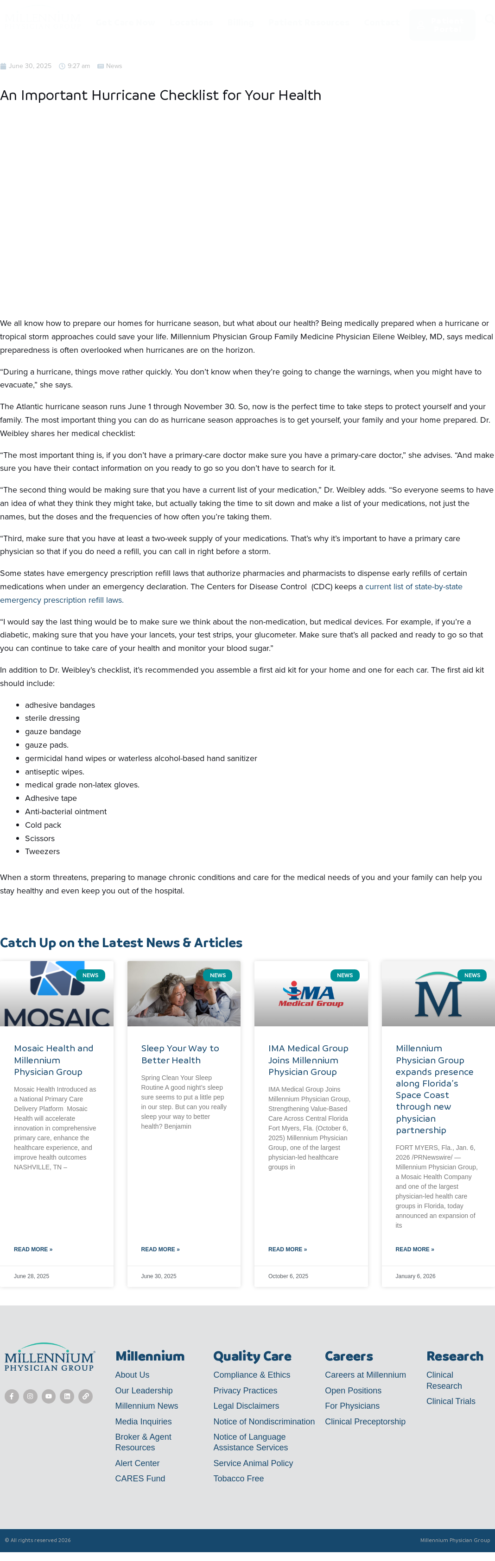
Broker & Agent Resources (143, 1442)
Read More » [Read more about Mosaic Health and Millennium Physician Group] (33, 1249)
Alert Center (137, 1463)
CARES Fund (140, 1478)
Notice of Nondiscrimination (264, 1421)
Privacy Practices (245, 1390)
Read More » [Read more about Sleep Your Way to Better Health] (160, 1249)
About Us (132, 1375)
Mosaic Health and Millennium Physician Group (54, 1059)
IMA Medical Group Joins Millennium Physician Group (308, 1059)
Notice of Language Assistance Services (250, 1442)
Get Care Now (125, 22)
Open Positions (353, 1390)
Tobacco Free (238, 1478)
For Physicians (352, 1406)
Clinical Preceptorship (365, 1421)
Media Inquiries (143, 1421)
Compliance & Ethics (251, 1375)
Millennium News (146, 1406)
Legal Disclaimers (246, 1406)
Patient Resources (308, 22)
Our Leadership (144, 1390)
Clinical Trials (451, 1401)
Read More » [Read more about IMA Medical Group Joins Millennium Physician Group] (287, 1249)
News (114, 66)
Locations (191, 22)
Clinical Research (444, 1380)
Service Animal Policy (253, 1463)
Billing (241, 22)
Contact (382, 22)
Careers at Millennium (365, 1375)
